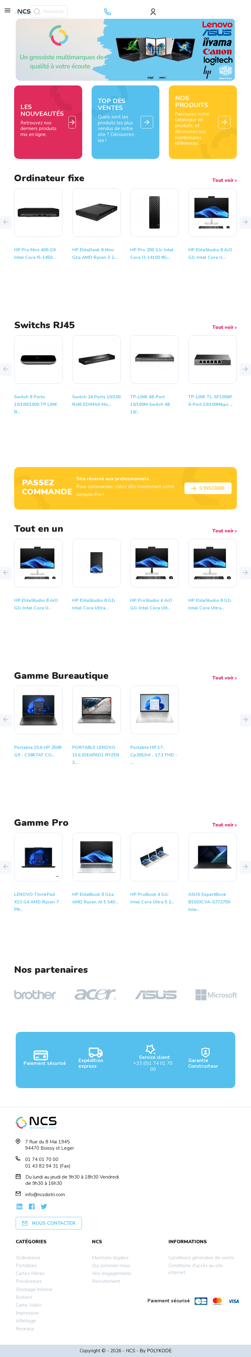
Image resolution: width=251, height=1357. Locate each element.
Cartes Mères (30, 1273)
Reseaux (25, 1329)
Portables (26, 1265)
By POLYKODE (156, 1351)
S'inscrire (208, 488)
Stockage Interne (34, 1289)
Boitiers (24, 1297)
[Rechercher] (48, 11)
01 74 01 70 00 (41, 1159)
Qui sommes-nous (111, 1265)
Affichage (26, 1321)
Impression (27, 1313)
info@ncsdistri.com (45, 1194)
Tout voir (224, 180)
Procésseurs (29, 1281)
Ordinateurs (28, 1258)
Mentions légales (110, 1258)
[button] (5, 222)
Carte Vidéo (28, 1305)
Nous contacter (48, 1223)
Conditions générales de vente (201, 1258)
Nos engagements (111, 1273)
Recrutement (106, 1281)
